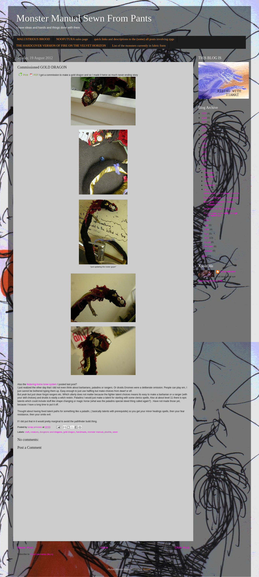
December (209, 172)
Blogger (147, 569)
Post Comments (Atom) (42, 554)
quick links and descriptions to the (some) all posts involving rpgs (134, 39)
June (207, 229)
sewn (115, 432)
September (210, 185)
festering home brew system (42, 384)
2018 (204, 143)
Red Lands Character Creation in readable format (220, 203)
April (206, 238)
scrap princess (228, 271)
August (208, 189)
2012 (204, 169)
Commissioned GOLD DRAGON (219, 208)
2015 (204, 156)
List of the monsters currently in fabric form (139, 45)
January (208, 250)
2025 (204, 113)
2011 (204, 256)
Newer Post (25, 547)
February (209, 246)
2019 (204, 139)
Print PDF (28, 75)
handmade (81, 432)
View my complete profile (210, 281)
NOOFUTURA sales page (72, 39)
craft (27, 432)
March (207, 242)
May (206, 233)
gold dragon (69, 432)
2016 (204, 152)
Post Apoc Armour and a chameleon (221, 197)
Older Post (182, 547)
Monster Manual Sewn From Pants (84, 18)
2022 (204, 126)
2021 (204, 130)
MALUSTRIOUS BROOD (33, 39)
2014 (204, 160)
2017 (204, 147)
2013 (204, 164)
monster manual (95, 432)
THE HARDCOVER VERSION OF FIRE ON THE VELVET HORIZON (61, 45)
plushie (107, 432)
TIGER (207, 220)
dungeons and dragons (51, 432)
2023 (204, 122)
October (208, 181)
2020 (204, 135)
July (206, 225)
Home (104, 547)
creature (35, 432)
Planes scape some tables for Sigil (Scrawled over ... (220, 214)
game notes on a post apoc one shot (221, 193)
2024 (204, 117)
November (209, 176)
